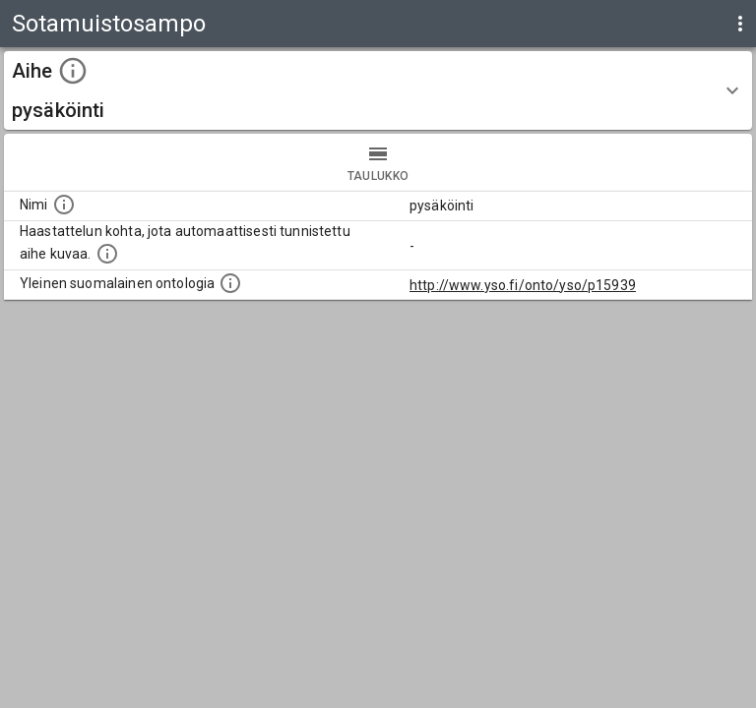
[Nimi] (64, 204)
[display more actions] (740, 23)
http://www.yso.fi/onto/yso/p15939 (523, 285)
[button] (378, 90)
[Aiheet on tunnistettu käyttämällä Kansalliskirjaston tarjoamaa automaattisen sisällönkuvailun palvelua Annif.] (107, 253)
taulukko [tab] (378, 162)
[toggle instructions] (73, 71)
